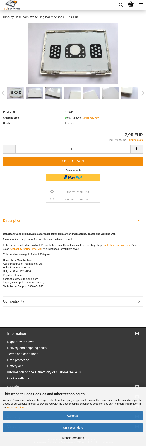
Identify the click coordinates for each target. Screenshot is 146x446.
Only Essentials (73, 427)
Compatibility (13, 301)
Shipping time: (11, 117)
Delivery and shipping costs (27, 348)
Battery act (15, 366)
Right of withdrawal (21, 342)
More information (73, 438)
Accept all (73, 415)
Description (12, 220)
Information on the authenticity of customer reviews (44, 372)
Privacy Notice (15, 407)
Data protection (18, 360)
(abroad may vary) (90, 118)
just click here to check (117, 245)
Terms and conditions (22, 354)
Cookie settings (18, 378)
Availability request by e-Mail (26, 248)
